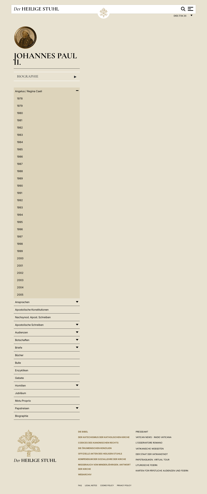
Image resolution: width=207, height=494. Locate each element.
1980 (20, 113)
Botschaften (22, 340)
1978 (20, 98)
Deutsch (180, 16)
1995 (20, 222)
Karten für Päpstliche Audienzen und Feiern (162, 470)
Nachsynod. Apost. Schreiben (33, 317)
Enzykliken (21, 370)
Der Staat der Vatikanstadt (152, 454)
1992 (20, 200)
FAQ (80, 485)
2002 (20, 272)
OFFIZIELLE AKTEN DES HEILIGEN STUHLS (100, 453)
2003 (20, 280)
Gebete (19, 378)
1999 (20, 251)
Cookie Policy (107, 485)
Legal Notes (91, 485)
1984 (20, 142)
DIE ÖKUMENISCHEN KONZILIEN (95, 448)
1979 (20, 105)
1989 (20, 178)
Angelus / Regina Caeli (28, 91)
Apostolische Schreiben (29, 324)
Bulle (18, 362)
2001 (20, 265)
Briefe (18, 347)
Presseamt (142, 431)
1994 (20, 214)
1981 (19, 120)
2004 (20, 287)
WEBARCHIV (85, 474)
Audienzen (21, 332)
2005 (20, 294)
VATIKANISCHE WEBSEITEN (150, 448)
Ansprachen (22, 302)
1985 (20, 149)
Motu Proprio (23, 400)
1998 (20, 243)
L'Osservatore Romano (149, 442)
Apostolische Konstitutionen (32, 309)
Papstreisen (22, 408)
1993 (20, 207)
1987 (20, 163)
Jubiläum (20, 393)
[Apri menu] (190, 9)
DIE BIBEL (83, 431)
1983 (20, 134)
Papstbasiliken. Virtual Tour (152, 459)
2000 (20, 258)
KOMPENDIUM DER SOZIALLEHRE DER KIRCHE (102, 459)
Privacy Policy (124, 485)
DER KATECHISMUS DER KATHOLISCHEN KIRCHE (104, 437)
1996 (20, 229)
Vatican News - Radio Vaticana (153, 437)
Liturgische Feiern (146, 465)
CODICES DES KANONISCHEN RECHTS (98, 442)
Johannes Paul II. (45, 59)
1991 (19, 193)
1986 (20, 156)
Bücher (19, 355)
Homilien (20, 385)
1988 (20, 171)
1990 (20, 185)
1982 (20, 127)
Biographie (46, 76)
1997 (20, 236)
